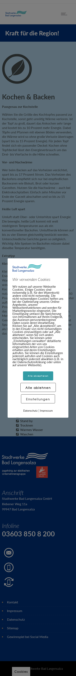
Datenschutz (30, 410)
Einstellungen (38, 399)
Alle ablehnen (38, 387)
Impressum (46, 410)
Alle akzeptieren (38, 376)
